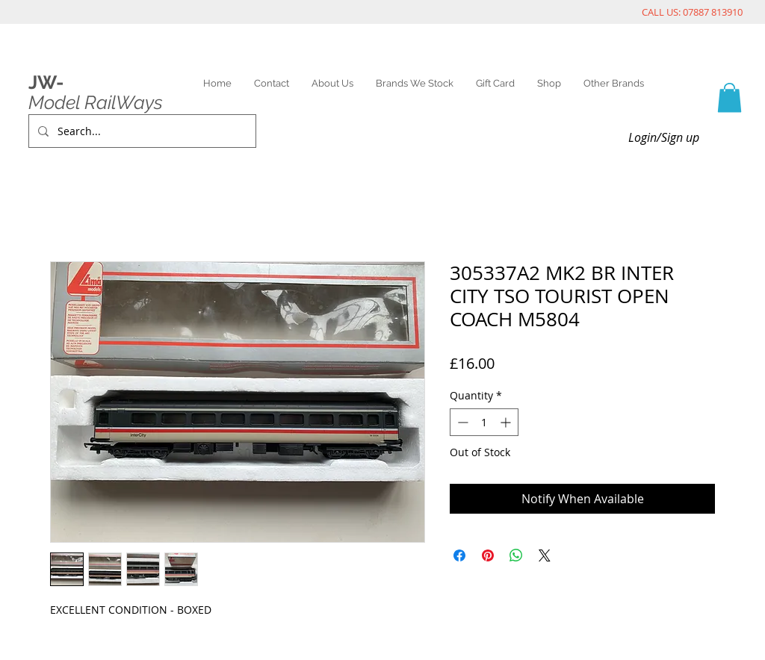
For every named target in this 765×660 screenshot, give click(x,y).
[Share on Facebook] (459, 555)
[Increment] (507, 422)
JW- (46, 82)
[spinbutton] (484, 422)
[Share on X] (545, 555)
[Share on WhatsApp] (516, 555)
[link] (729, 97)
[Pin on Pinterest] (488, 555)
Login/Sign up (663, 137)
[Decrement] (461, 422)
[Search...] (141, 131)
